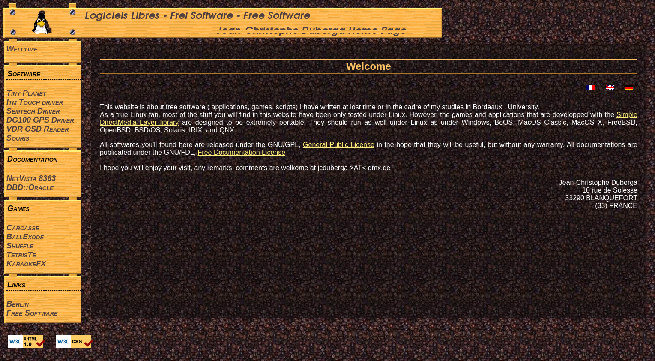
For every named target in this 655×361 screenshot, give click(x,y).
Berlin (17, 304)
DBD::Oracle (30, 187)
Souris (17, 138)
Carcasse (22, 227)
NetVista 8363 (31, 178)
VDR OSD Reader (37, 129)
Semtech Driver (33, 111)
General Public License (338, 144)
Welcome (22, 49)
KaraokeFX (26, 263)
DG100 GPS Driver (40, 120)
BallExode (25, 236)
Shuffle (19, 245)
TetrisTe (21, 254)
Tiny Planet (26, 93)
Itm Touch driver (34, 102)
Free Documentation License (242, 152)
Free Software (32, 313)
